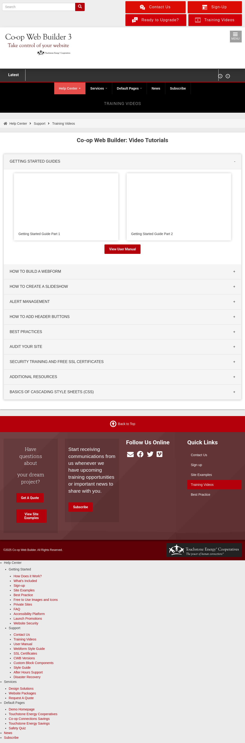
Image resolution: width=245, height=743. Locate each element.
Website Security (25, 623)
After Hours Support (28, 672)
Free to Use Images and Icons (35, 600)
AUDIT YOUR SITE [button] (26, 347)
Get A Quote (30, 498)
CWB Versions (24, 658)
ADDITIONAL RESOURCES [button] (33, 377)
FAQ (16, 609)
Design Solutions (21, 688)
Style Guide (21, 667)
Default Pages (129, 88)
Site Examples (201, 475)
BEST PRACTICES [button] (26, 332)
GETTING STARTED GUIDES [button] (35, 161)
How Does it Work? (27, 576)
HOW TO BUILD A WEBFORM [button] (35, 272)
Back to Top (126, 424)
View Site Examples (31, 516)
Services (98, 88)
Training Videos (202, 485)
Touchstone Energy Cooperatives (33, 714)
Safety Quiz (17, 728)
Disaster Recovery (26, 677)
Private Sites (22, 604)
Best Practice (200, 494)
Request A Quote (21, 698)
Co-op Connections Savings (29, 719)
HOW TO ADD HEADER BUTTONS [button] (40, 317)
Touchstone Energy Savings (29, 723)
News (156, 88)
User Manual (22, 644)
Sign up (196, 465)
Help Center (70, 88)
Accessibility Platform (29, 614)
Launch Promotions (27, 618)
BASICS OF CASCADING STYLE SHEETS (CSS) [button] (52, 392)
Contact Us (199, 455)
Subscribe (178, 88)
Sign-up (19, 585)
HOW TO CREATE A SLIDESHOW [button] (39, 287)
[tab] (122, 161)
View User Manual (122, 249)
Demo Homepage (22, 709)
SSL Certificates (25, 653)
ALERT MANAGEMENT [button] (30, 302)
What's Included (25, 581)
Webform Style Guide (29, 649)
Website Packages (22, 693)
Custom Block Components (33, 663)
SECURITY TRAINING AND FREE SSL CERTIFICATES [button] (57, 362)
